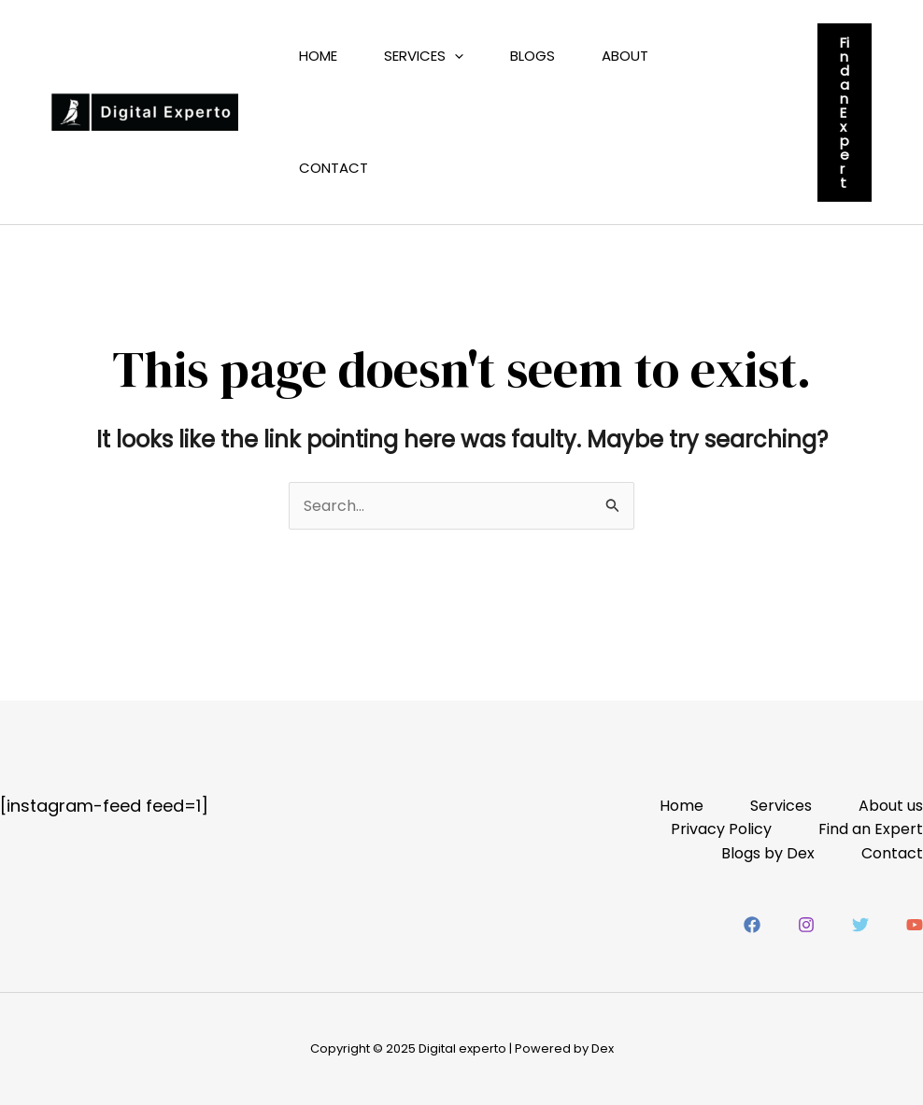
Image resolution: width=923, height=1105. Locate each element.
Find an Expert (870, 829)
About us (891, 805)
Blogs (532, 55)
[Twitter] (860, 924)
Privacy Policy (721, 829)
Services (423, 56)
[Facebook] (752, 924)
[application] (454, 56)
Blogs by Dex (768, 853)
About (625, 55)
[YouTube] (914, 924)
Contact (333, 167)
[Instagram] (806, 924)
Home (318, 55)
